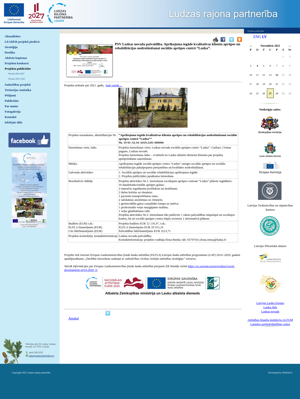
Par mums (11, 106)
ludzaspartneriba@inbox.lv (41, 355)
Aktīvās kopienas (16, 58)
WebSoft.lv (287, 372)
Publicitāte (12, 101)
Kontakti (10, 117)
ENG (257, 37)
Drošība (10, 52)
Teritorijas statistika (18, 90)
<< (251, 46)
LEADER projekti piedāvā (22, 41)
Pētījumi (10, 95)
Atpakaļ (73, 318)
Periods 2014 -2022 (16, 79)
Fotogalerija (13, 111)
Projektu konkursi (17, 63)
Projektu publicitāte (18, 68)
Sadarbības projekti (18, 84)
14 (277, 74)
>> (290, 46)
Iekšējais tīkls (13, 122)
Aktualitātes (13, 36)
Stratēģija (11, 47)
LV (264, 37)
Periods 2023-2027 (16, 73)
